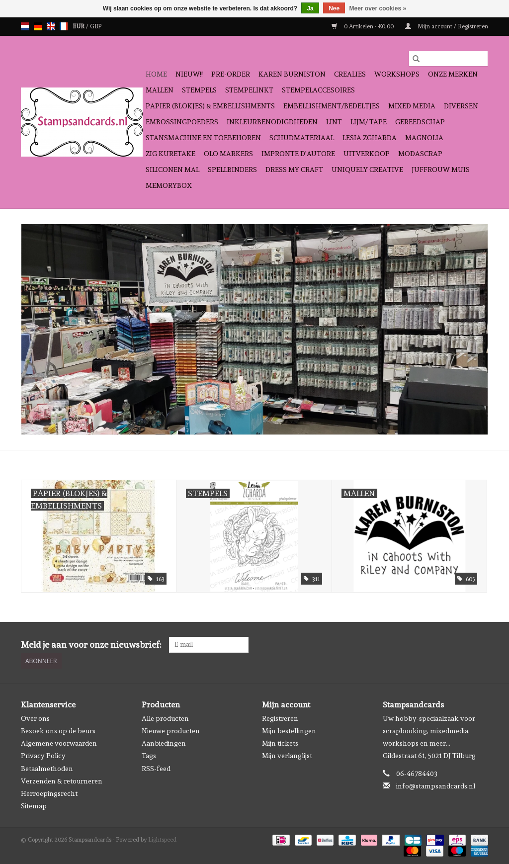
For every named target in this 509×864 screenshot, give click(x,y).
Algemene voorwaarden (59, 743)
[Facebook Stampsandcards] (463, 645)
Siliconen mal (172, 169)
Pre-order (230, 74)
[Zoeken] (448, 59)
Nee (334, 8)
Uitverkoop (366, 154)
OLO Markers (228, 154)
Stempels (199, 90)
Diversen (461, 106)
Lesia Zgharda (369, 138)
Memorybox (169, 185)
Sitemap (34, 806)
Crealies (350, 74)
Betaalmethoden (47, 769)
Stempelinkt (249, 90)
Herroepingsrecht (49, 793)
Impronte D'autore (298, 154)
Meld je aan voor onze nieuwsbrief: (91, 644)
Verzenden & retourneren (61, 781)
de (38, 26)
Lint (334, 122)
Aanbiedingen (164, 743)
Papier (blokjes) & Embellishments (210, 106)
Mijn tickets (280, 743)
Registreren (280, 718)
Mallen (159, 90)
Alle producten (165, 718)
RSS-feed (156, 769)
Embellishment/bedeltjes (331, 106)
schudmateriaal (301, 138)
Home (156, 74)
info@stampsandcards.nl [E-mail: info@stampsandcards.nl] (435, 786)
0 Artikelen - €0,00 (363, 26)
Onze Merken (453, 74)
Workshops (397, 74)
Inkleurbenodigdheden (272, 122)
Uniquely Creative (367, 169)
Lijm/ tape (368, 122)
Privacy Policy (43, 756)
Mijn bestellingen (289, 731)
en (51, 26)
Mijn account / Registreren (446, 26)
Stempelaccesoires (318, 90)
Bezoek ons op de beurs (58, 731)
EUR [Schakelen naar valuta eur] (79, 26)
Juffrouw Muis (441, 169)
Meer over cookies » (378, 8)
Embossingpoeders (182, 122)
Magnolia (424, 138)
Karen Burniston (292, 74)
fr (64, 26)
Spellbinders (232, 169)
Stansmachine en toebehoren (203, 138)
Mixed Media (411, 106)
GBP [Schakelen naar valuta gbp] (95, 26)
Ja (310, 8)
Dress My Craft (294, 169)
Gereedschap (420, 122)
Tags (149, 756)
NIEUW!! (189, 74)
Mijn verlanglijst (287, 756)
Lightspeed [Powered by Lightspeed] (162, 839)
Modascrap (420, 154)
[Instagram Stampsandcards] (480, 645)
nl (25, 26)
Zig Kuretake (170, 154)
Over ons (35, 718)
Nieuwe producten (171, 731)
